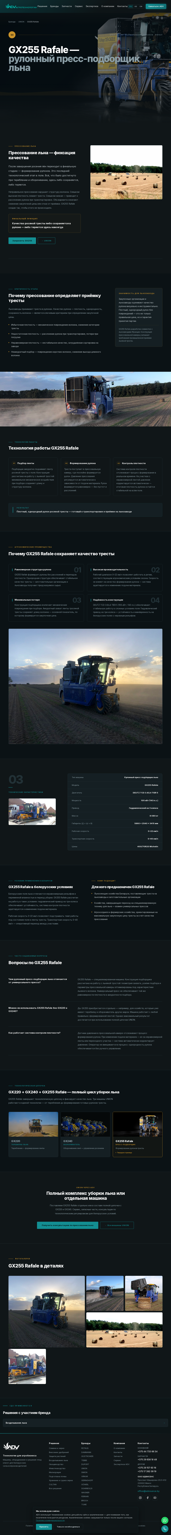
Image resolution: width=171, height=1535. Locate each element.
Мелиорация (55, 1472)
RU (130, 6)
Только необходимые (68, 1527)
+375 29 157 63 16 (147, 1467)
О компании (119, 1448)
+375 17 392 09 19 (147, 1471)
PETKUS (84, 1448)
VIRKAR (84, 1476)
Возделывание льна (58, 1460)
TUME (84, 1504)
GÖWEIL (85, 1484)
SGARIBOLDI (86, 1488)
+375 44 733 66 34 (148, 1451)
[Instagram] (140, 1497)
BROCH (84, 1500)
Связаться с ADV (156, 6)
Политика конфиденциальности (50, 1520)
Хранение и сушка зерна (61, 1480)
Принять (44, 1527)
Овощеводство (56, 1464)
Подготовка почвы (57, 1476)
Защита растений (57, 1456)
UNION (84, 1468)
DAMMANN (86, 1452)
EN (141, 6)
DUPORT (85, 1464)
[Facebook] (147, 1497)
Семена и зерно (56, 1448)
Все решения (55, 1488)
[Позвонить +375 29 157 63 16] (164, 1528)
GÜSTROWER (87, 1456)
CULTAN (52, 1484)
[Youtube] (155, 1497)
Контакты (118, 1452)
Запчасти (118, 1456)
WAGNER (85, 1492)
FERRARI (85, 1496)
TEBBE (84, 1460)
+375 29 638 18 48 (147, 1459)
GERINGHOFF (87, 1480)
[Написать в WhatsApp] (164, 1520)
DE (136, 6)
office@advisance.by (148, 1491)
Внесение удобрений (59, 1452)
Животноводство (57, 1468)
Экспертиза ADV (121, 1464)
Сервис (117, 1460)
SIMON (84, 1472)
